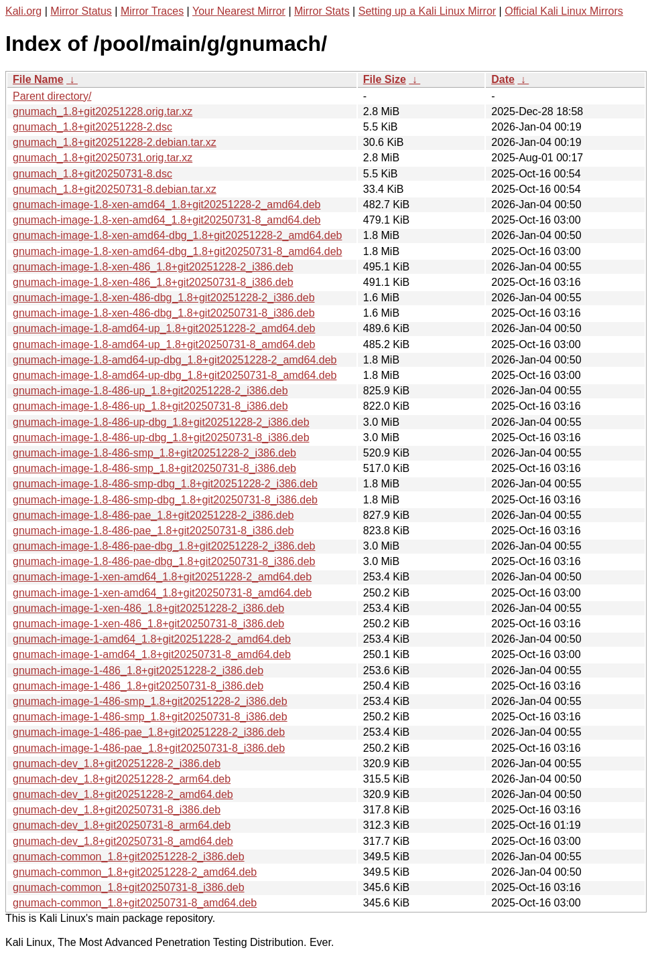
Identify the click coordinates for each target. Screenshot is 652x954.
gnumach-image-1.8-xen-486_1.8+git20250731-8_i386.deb (153, 282)
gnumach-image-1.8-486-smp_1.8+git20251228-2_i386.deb (154, 453)
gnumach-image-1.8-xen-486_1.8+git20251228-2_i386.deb (153, 266)
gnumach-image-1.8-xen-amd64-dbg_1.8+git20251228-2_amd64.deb (177, 235)
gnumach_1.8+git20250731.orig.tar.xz (102, 157)
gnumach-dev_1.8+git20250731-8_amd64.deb (123, 841)
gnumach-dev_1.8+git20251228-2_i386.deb (116, 763)
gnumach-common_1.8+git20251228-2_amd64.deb (135, 872)
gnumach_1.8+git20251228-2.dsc (92, 127)
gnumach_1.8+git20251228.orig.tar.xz (102, 111)
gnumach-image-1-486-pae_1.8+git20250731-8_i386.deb (149, 748)
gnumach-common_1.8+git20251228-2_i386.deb (129, 856)
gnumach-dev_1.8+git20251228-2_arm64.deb (122, 779)
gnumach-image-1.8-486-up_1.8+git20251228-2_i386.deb (150, 390)
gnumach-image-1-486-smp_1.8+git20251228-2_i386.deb (150, 701)
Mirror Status (81, 11)
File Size (384, 79)
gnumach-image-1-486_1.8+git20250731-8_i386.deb (138, 686)
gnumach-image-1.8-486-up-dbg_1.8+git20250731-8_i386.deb (161, 437)
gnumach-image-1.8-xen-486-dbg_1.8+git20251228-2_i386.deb (164, 297)
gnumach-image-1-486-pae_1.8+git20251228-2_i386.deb (149, 732)
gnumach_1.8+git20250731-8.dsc (92, 173)
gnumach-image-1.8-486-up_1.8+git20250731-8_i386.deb (150, 406)
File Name (38, 79)
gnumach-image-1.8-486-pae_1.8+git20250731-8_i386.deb (153, 530)
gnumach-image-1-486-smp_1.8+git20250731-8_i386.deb (150, 716)
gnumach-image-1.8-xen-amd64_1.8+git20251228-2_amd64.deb (166, 204)
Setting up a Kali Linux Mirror (427, 11)
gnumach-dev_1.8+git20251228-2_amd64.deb (123, 794)
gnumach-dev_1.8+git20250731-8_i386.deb (116, 809)
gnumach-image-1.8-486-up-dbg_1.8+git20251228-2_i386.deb (161, 422)
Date (503, 79)
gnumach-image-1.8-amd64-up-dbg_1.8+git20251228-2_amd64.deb (174, 360)
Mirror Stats (322, 11)
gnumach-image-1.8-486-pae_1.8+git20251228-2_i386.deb (153, 515)
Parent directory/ (52, 96)
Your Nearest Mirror (238, 11)
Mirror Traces (152, 11)
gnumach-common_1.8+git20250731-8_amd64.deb (135, 902)
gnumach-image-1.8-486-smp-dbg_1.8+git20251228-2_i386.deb (165, 483)
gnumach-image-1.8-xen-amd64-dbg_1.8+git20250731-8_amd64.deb (177, 251)
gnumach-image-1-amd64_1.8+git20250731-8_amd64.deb (152, 654)
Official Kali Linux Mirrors (564, 11)
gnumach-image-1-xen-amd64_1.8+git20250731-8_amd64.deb (162, 593)
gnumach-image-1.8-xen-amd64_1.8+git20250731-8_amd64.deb (166, 220)
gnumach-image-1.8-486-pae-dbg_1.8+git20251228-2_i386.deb (164, 546)
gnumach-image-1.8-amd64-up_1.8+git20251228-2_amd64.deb (164, 328)
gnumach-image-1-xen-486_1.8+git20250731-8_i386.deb (148, 623)
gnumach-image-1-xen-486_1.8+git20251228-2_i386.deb (148, 608)
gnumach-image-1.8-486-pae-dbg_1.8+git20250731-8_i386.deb (164, 561)
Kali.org (23, 11)
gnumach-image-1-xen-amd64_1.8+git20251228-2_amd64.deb (162, 576)
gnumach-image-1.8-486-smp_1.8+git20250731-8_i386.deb (154, 468)
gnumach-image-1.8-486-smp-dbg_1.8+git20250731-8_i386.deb (165, 499)
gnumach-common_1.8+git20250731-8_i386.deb (129, 887)
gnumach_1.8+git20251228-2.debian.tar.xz (114, 142)
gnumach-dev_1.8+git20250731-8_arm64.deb (122, 825)
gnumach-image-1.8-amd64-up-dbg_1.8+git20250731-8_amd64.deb (174, 375)
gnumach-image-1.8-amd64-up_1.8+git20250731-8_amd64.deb (164, 344)
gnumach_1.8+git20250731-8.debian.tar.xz (114, 189)
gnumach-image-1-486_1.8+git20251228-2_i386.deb (138, 670)
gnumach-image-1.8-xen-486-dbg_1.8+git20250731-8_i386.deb (164, 313)
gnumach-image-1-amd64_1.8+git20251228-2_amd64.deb (152, 639)
